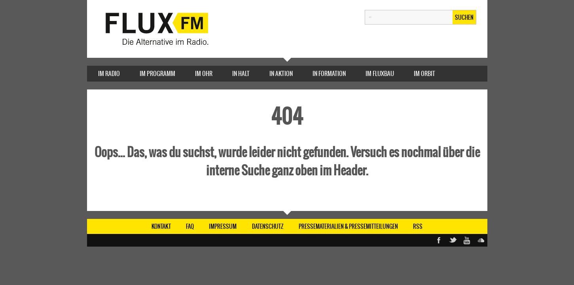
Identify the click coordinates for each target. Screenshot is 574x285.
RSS (417, 226)
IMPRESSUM (223, 226)
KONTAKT (161, 226)
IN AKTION (281, 73)
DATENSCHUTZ (268, 226)
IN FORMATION (329, 73)
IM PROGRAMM (157, 73)
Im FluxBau (380, 73)
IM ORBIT (424, 73)
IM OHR (203, 73)
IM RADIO (109, 73)
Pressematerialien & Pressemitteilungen (348, 226)
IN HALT (241, 73)
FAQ (190, 226)
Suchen (464, 17)
